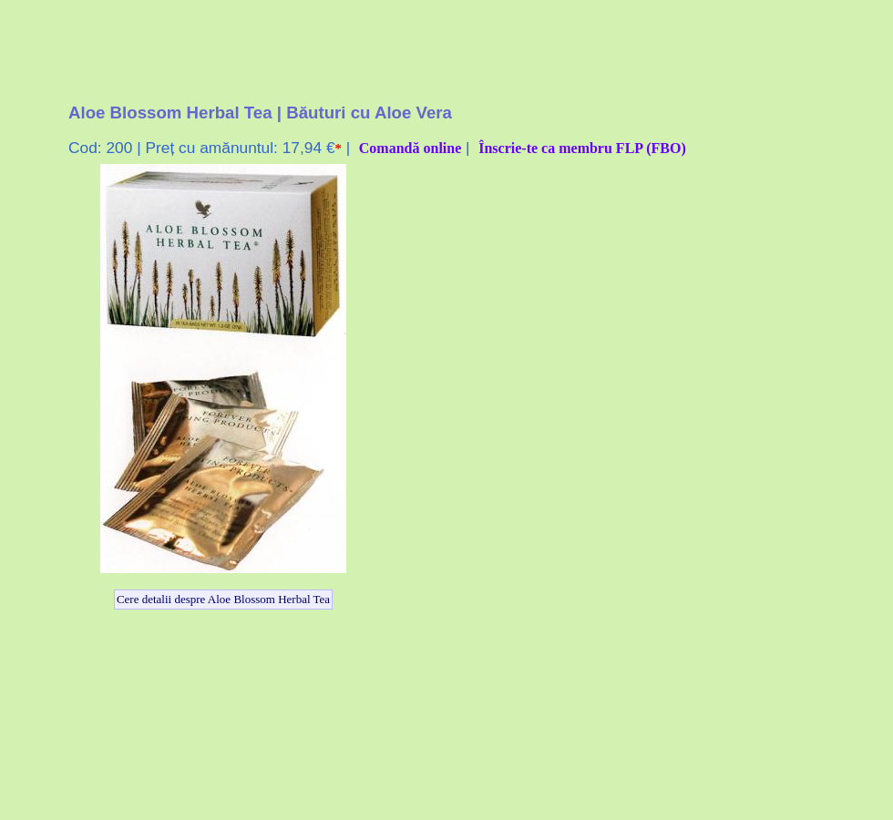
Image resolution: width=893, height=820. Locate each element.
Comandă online (410, 148)
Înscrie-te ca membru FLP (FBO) (582, 148)
